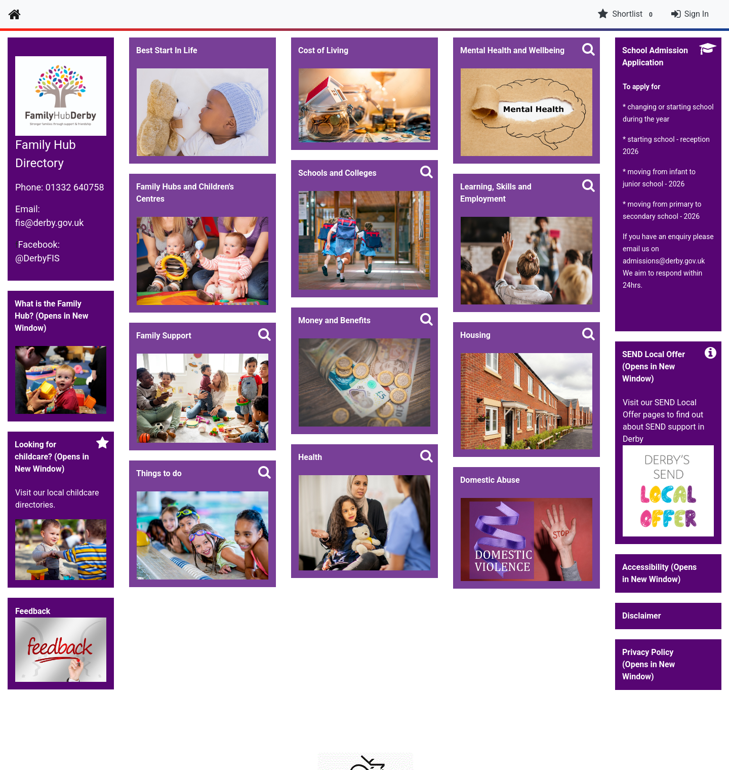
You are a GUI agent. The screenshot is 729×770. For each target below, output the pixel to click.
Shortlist (626, 14)
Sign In (696, 14)
